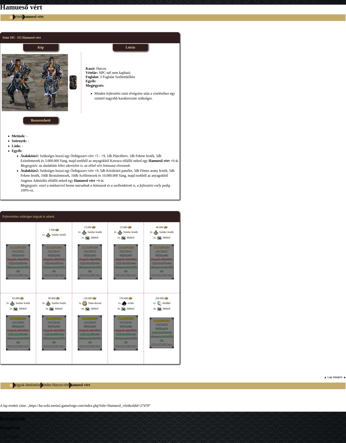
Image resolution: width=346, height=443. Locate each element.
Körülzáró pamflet (119, 171)
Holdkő (167, 303)
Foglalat (108, 77)
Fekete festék (144, 156)
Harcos (101, 68)
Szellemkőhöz (125, 77)
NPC (102, 73)
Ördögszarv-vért (82, 156)
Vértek (18, 17)
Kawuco (116, 161)
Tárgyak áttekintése (26, 385)
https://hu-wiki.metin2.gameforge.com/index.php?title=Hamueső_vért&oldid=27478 (89, 405)
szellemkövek (123, 185)
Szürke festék (59, 234)
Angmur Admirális (34, 180)
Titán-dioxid (94, 303)
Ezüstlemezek (30, 161)
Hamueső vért (159, 161)
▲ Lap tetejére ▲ (335, 377)
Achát (130, 303)
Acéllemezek (88, 175)
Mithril (94, 237)
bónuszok (99, 185)
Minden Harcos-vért (54, 385)
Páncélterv (120, 156)
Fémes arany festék (153, 171)
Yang (63, 161)
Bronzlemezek (59, 175)
